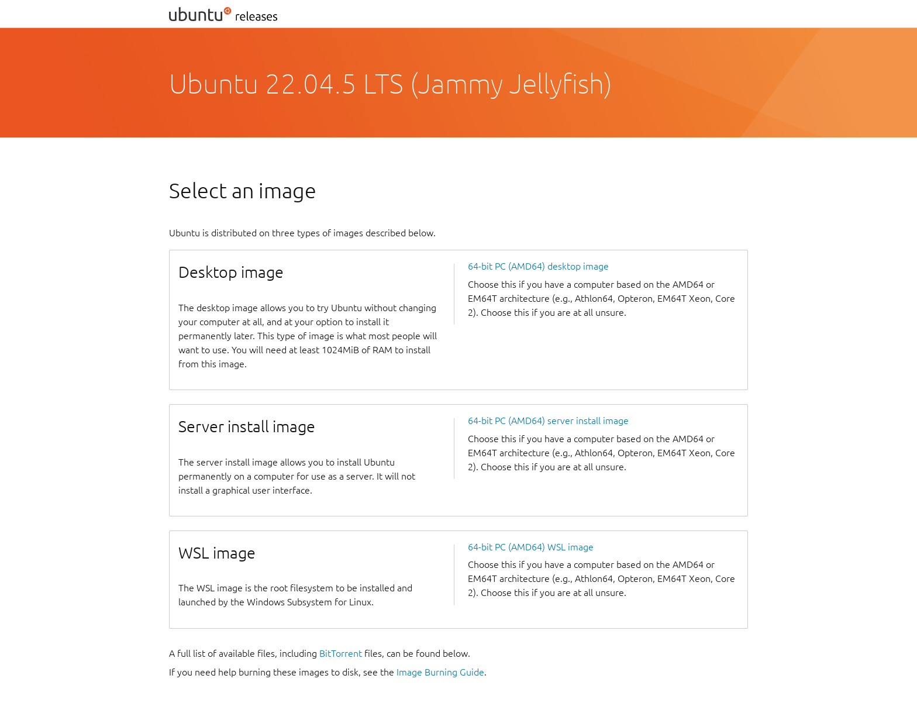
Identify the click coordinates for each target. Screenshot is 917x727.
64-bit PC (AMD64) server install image (548, 420)
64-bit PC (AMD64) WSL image (531, 547)
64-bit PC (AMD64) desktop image (538, 266)
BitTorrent (340, 653)
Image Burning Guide (440, 672)
